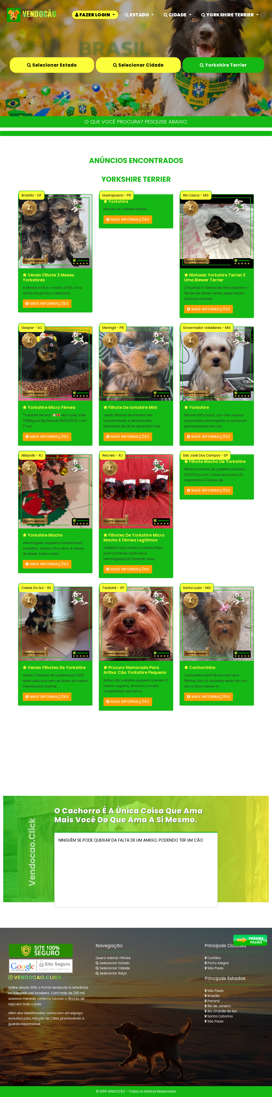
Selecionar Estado (52, 65)
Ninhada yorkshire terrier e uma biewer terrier (214, 278)
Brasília (212, 995)
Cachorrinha (199, 667)
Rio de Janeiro (218, 1006)
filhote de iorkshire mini (130, 407)
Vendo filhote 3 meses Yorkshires (48, 278)
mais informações (47, 303)
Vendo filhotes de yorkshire (54, 667)
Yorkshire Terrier (223, 65)
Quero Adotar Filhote (113, 957)
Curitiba (213, 957)
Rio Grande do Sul (221, 1011)
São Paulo (214, 968)
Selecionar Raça (111, 973)
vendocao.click (35, 977)
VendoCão (32, 15)
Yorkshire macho (43, 535)
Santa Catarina (219, 1016)
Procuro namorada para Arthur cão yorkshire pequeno (134, 670)
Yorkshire (115, 201)
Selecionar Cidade (138, 65)
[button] (95, 15)
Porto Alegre (217, 963)
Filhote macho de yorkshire (214, 461)
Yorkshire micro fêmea (49, 407)
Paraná (212, 1000)
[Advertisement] (136, 766)
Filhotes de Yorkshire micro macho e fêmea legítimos (133, 538)
